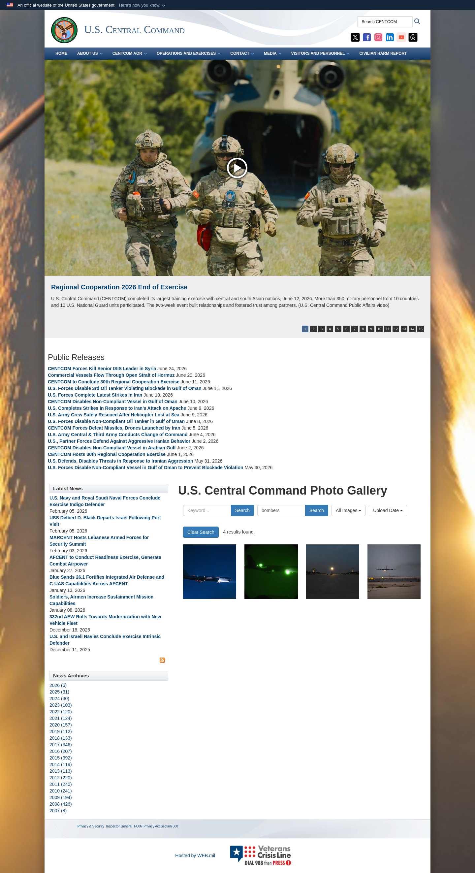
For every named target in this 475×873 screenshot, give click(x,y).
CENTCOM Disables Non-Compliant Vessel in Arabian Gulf (112, 447)
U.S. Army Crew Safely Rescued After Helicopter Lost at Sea (113, 414)
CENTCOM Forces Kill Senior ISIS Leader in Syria (102, 368)
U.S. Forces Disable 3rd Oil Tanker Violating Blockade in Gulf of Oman (124, 388)
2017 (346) (60, 744)
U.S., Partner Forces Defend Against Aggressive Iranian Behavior (120, 441)
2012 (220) (60, 777)
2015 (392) (60, 757)
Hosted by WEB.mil (195, 855)
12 (396, 329)
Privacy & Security (91, 826)
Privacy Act (151, 826)
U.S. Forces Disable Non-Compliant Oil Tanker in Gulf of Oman (116, 421)
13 (404, 329)
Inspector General (119, 826)
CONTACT (242, 53)
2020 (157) (60, 725)
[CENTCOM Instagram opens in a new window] (378, 37)
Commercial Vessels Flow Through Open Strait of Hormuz (111, 375)
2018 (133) (60, 738)
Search (242, 510)
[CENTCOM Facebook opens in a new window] (367, 37)
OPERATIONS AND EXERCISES (188, 53)
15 (421, 329)
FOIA (138, 826)
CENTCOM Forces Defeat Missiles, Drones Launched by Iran (114, 428)
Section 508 (169, 826)
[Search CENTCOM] (385, 21)
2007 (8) (58, 810)
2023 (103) (60, 705)
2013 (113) (60, 771)
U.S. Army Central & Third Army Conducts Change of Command (118, 434)
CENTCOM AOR (129, 53)
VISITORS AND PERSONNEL (320, 53)
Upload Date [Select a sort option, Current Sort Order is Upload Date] (388, 510)
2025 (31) (59, 692)
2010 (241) (60, 790)
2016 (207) (60, 751)
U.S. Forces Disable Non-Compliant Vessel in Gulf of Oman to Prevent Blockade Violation (145, 467)
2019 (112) (60, 731)
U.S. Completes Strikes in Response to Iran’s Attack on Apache (117, 408)
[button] (143, 5)
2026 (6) (58, 685)
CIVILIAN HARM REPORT (383, 53)
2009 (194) (60, 797)
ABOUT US (90, 53)
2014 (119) (60, 764)
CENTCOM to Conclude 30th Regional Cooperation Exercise (113, 381)
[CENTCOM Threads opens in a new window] (413, 37)
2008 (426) (60, 804)
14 (412, 329)
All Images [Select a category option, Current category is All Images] (348, 510)
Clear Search (200, 532)
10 (379, 329)
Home (61, 53)
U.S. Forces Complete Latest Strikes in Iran (95, 395)
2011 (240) (60, 784)
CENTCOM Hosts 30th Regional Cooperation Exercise (107, 454)
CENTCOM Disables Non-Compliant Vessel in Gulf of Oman (112, 401)
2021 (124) (60, 718)
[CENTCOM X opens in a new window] (355, 37)
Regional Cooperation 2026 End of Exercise (119, 287)
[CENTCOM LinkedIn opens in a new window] (390, 37)
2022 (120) (60, 711)
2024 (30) (59, 698)
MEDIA (272, 53)
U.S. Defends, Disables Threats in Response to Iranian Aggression (121, 461)
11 (388, 329)
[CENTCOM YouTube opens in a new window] (401, 37)
